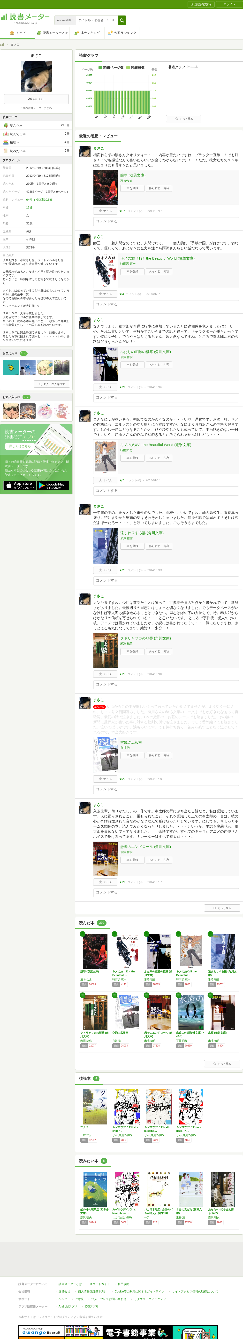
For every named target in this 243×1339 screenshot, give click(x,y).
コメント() (135, 210)
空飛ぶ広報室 (131, 742)
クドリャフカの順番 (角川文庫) (145, 638)
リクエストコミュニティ (150, 1276)
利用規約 (123, 1261)
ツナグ (84, 1127)
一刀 (147, 1217)
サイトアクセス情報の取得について (195, 1269)
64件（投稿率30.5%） (40, 199)
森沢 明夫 (86, 1217)
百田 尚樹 (182, 1040)
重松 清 (180, 1217)
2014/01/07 (154, 882)
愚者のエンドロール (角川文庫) (145, 847)
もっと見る (184, 118)
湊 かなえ (126, 180)
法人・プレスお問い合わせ (108, 1276)
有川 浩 (125, 747)
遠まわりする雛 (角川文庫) (142, 533)
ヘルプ (63, 1276)
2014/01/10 (154, 674)
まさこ (98, 148)
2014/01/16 (153, 293)
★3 (121, 294)
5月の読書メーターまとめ (36, 108)
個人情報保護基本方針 (92, 1269)
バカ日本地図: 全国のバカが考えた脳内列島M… (158, 1213)
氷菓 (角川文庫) (217, 1032)
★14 (122, 211)
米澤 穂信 (126, 357)
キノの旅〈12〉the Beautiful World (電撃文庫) (157, 258)
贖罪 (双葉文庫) (132, 175)
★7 (121, 480)
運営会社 (64, 1269)
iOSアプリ (92, 1284)
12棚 (29, 207)
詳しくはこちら (20, 446)
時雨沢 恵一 (128, 263)
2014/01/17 (154, 210)
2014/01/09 (154, 778)
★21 (122, 387)
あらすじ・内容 (159, 188)
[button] (122, 20)
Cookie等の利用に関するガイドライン (139, 1269)
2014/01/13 (154, 570)
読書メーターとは (70, 1261)
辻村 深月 (86, 1135)
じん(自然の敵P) (122, 1135)
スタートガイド (100, 1261)
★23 (122, 570)
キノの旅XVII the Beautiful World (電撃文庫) (155, 445)
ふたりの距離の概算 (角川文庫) (145, 352)
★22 (122, 779)
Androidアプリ (68, 1284)
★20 (122, 674)
